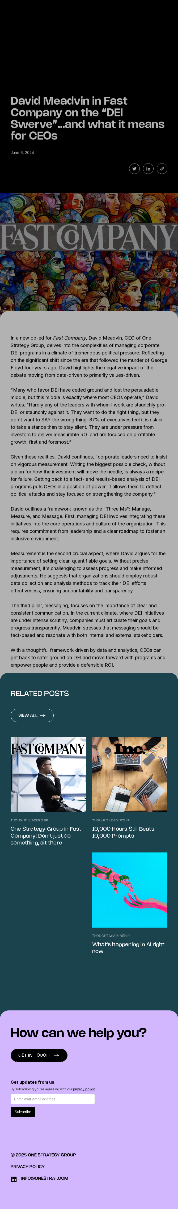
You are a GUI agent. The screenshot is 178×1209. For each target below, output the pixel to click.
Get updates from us (32, 1082)
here (59, 672)
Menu (160, 9)
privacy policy (84, 1089)
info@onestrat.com (44, 1179)
